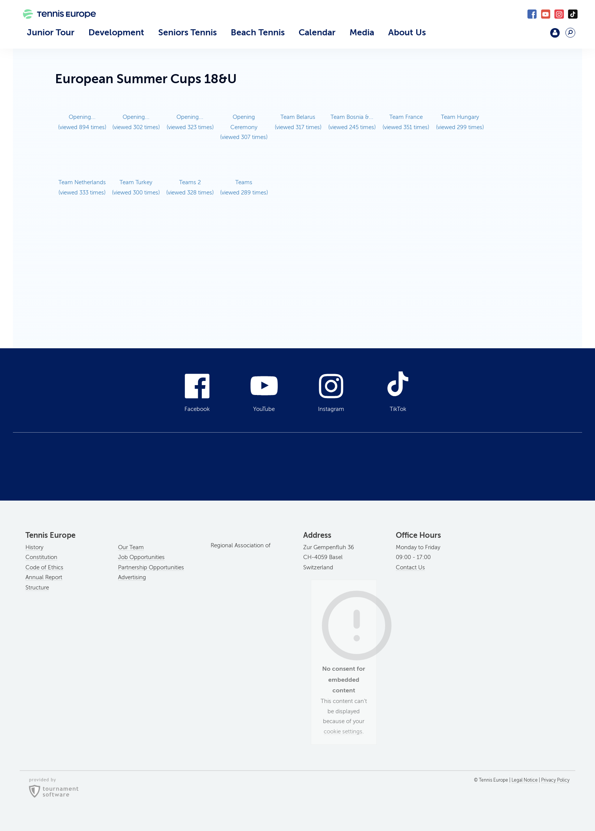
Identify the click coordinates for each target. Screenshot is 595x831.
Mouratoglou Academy (535, 36)
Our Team (131, 547)
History (34, 547)
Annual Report (43, 577)
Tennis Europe (55, 25)
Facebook (532, 14)
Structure (37, 588)
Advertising (132, 577)
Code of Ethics (44, 567)
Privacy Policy (555, 780)
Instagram (559, 14)
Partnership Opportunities (151, 567)
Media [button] (361, 32)
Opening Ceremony (244, 127)
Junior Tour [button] (50, 32)
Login (555, 33)
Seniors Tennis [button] (187, 32)
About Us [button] (407, 32)
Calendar (317, 32)
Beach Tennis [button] (258, 32)
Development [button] (116, 32)
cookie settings (343, 731)
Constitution (41, 557)
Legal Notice (525, 780)
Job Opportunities (141, 557)
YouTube (546, 14)
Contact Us (410, 567)
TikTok (573, 14)
